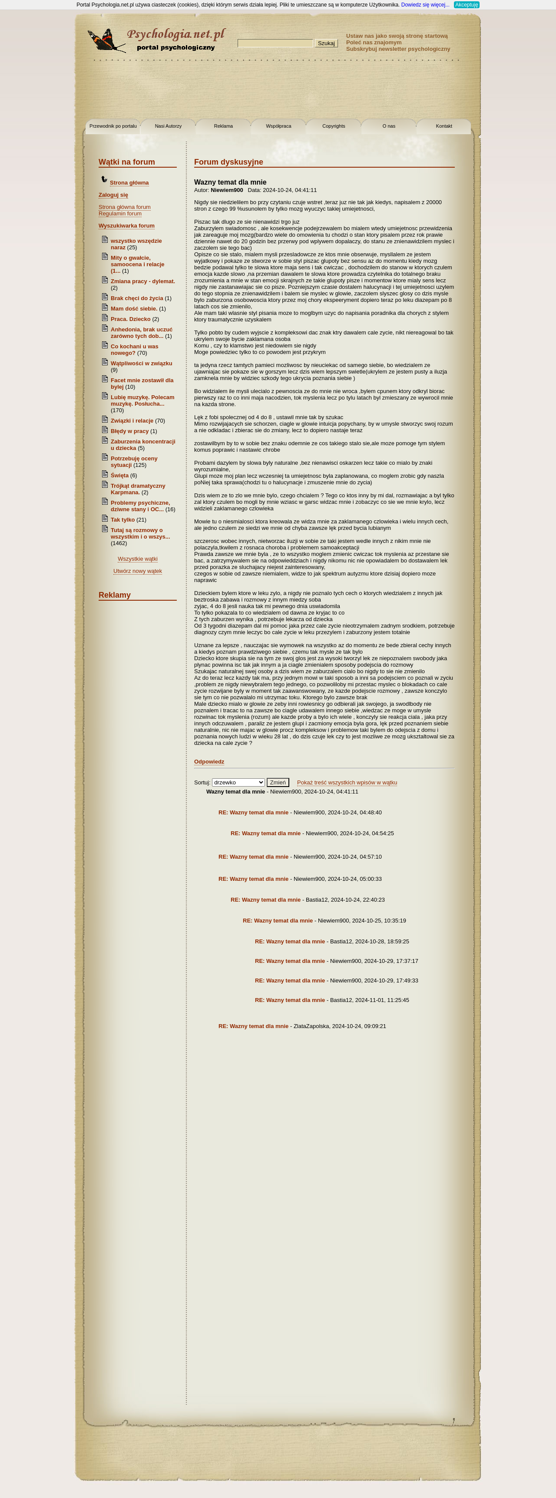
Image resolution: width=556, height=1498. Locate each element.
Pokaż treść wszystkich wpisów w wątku (347, 782)
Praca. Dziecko (131, 319)
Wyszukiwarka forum (127, 225)
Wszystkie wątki (138, 559)
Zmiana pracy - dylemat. (143, 281)
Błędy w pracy (130, 431)
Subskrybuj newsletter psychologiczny (398, 49)
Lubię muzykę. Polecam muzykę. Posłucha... (143, 400)
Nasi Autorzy (168, 126)
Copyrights (333, 126)
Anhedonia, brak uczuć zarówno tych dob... (141, 332)
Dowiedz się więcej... (425, 5)
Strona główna (129, 182)
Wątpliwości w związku (141, 363)
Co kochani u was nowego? (135, 349)
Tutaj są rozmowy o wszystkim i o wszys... (140, 533)
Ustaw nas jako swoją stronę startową (397, 36)
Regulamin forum (120, 213)
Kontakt (444, 126)
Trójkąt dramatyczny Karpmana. (138, 489)
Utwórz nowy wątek (137, 571)
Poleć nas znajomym (374, 42)
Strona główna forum (125, 207)
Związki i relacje (132, 420)
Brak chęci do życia (137, 298)
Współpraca (278, 126)
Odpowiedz (209, 761)
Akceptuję (466, 5)
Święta (120, 475)
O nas (389, 126)
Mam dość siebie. (134, 308)
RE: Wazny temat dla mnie (254, 812)
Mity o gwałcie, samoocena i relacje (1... (138, 264)
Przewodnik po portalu (113, 126)
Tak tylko (123, 519)
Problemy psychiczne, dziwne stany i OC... (140, 506)
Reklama (223, 126)
